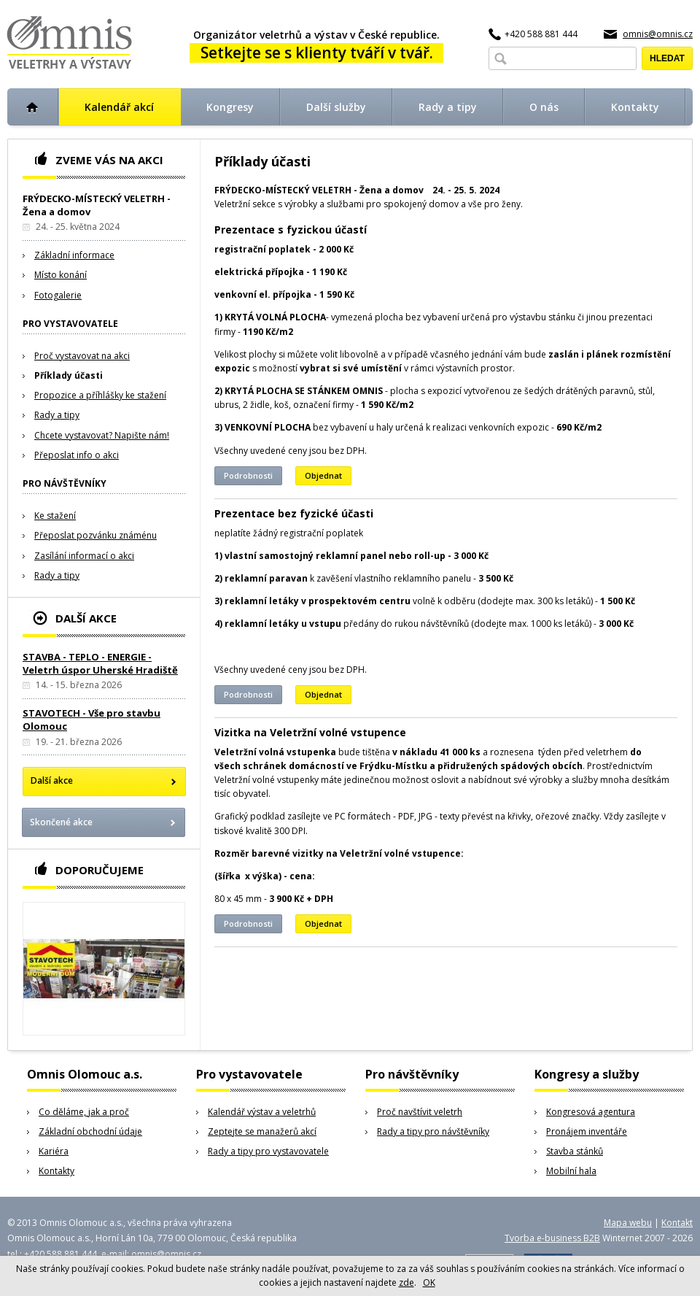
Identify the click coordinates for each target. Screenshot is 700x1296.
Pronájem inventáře (586, 1131)
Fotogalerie (58, 295)
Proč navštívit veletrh (419, 1112)
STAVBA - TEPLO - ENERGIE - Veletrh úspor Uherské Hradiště (100, 663)
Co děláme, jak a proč (84, 1112)
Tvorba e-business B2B (552, 1238)
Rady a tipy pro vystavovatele (268, 1151)
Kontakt (677, 1222)
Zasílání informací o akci (84, 555)
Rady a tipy (56, 415)
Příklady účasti (68, 375)
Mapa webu (628, 1222)
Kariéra (54, 1151)
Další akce (52, 780)
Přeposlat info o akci (76, 455)
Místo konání (60, 275)
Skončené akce (61, 822)
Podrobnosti (248, 475)
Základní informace (74, 255)
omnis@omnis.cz (658, 34)
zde (406, 1282)
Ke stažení (55, 515)
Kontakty (56, 1171)
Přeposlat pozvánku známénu (95, 535)
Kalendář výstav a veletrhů (262, 1112)
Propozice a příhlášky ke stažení (100, 395)
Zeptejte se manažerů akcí (262, 1131)
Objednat (323, 475)
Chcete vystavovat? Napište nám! (101, 435)
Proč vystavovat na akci (82, 356)
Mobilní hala (571, 1171)
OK (429, 1282)
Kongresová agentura (590, 1112)
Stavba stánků (574, 1151)
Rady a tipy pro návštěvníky (433, 1131)
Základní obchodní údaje (90, 1131)
